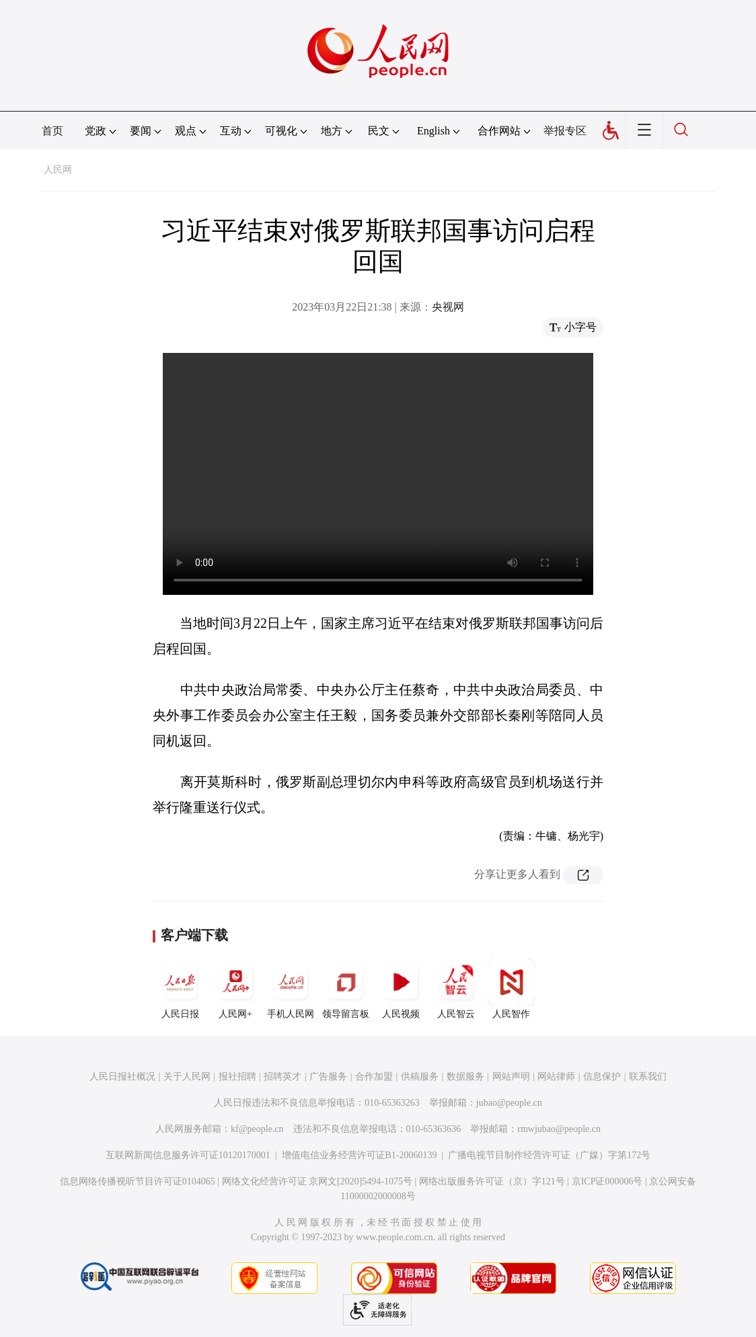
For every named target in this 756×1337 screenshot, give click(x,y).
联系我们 (648, 1076)
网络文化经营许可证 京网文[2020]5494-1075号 (317, 1181)
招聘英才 (282, 1076)
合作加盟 (374, 1076)
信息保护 (602, 1076)
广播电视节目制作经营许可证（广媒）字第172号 (549, 1155)
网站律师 (556, 1076)
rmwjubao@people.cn (559, 1129)
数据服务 (465, 1076)
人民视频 (400, 989)
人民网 (58, 170)
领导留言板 (345, 989)
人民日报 (180, 989)
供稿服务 (420, 1076)
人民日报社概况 (122, 1076)
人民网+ (235, 989)
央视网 (448, 307)
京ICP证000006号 (607, 1181)
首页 (52, 130)
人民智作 (511, 989)
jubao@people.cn (509, 1103)
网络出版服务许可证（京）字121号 (492, 1181)
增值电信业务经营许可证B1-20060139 (359, 1155)
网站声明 (511, 1076)
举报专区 (565, 130)
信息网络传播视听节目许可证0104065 (137, 1181)
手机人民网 (290, 989)
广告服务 (328, 1076)
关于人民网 (187, 1076)
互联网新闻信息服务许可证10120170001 (188, 1155)
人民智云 (456, 989)
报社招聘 (237, 1076)
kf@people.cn (257, 1129)
